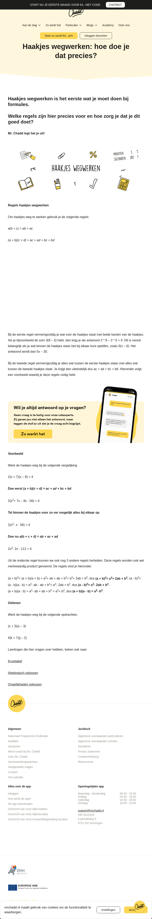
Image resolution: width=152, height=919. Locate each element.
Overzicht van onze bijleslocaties (28, 814)
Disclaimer (84, 746)
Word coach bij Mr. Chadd (24, 751)
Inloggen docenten (96, 35)
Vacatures (14, 746)
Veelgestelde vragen (20, 767)
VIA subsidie (15, 777)
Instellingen (108, 909)
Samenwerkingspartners (23, 761)
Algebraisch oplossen (23, 673)
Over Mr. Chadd (18, 756)
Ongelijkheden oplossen (25, 684)
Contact (12, 772)
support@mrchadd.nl (91, 810)
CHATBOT (115, 4)
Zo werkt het (54, 25)
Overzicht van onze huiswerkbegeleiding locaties (38, 819)
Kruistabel (15, 661)
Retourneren (85, 761)
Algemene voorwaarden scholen (98, 741)
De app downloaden (20, 803)
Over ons (124, 25)
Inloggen (13, 793)
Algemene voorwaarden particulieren (100, 736)
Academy (108, 25)
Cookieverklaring (88, 756)
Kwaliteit (13, 741)
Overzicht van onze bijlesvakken (28, 809)
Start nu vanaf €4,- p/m (59, 35)
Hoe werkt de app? (19, 798)
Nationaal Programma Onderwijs (28, 736)
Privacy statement (89, 751)
